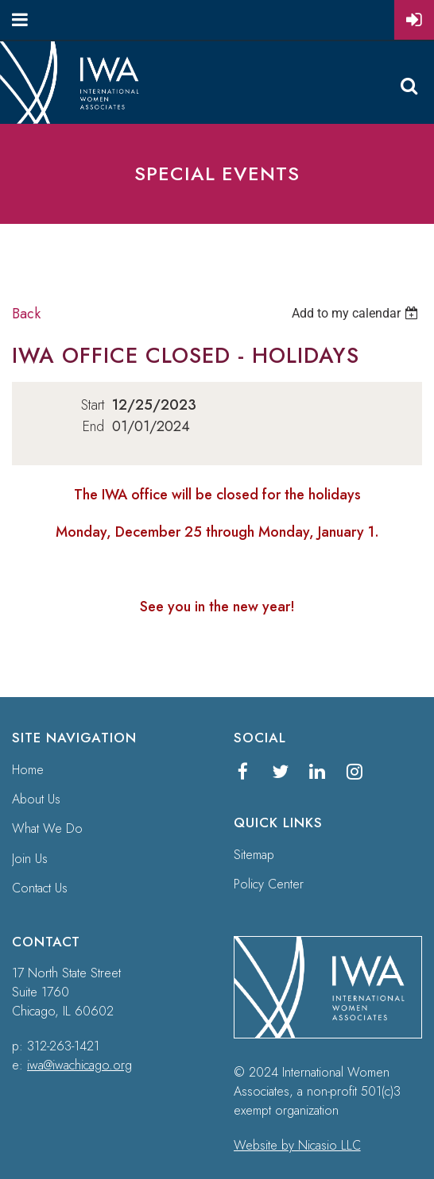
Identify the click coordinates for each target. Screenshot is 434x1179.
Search (408, 85)
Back (26, 313)
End (93, 426)
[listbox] (357, 313)
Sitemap (254, 855)
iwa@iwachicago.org (79, 1065)
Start (92, 405)
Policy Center (269, 884)
